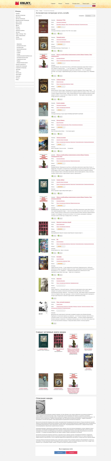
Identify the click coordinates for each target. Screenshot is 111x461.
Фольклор (18, 76)
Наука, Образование (20, 35)
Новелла (19, 50)
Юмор (17, 79)
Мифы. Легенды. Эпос (21, 33)
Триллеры (18, 69)
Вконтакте (60, 452)
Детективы (18, 17)
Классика (18, 28)
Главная (53, 3)
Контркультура (20, 47)
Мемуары (63, 24)
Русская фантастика (80, 142)
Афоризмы (19, 44)
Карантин (59, 278)
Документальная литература (22, 20)
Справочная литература (21, 66)
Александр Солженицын (61, 22)
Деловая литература (20, 15)
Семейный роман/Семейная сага (24, 55)
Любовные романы (20, 30)
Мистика (18, 32)
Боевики (18, 13)
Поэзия (17, 37)
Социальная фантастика (89, 142)
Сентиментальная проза (22, 57)
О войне (18, 52)
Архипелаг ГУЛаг (61, 20)
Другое (17, 25)
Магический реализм (21, 49)
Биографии (59, 24)
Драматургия (19, 23)
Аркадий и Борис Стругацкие (62, 139)
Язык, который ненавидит (63, 302)
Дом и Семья (19, 22)
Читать (54, 33)
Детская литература (20, 18)
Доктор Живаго (60, 120)
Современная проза (21, 59)
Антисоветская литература (74, 24)
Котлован (59, 256)
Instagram (71, 452)
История (18, 27)
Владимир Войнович (61, 58)
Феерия (18, 61)
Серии (94, 3)
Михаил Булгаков (60, 81)
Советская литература (86, 306)
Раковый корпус (61, 37)
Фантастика (18, 72)
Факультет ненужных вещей (64, 222)
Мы (57, 239)
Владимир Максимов (61, 280)
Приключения (19, 39)
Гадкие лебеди (60, 179)
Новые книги (86, 3)
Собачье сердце (61, 79)
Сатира (18, 54)
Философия (18, 74)
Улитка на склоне (61, 137)
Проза (17, 40)
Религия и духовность (21, 64)
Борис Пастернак (60, 122)
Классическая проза (65, 124)
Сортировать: (81, 15)
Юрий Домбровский (60, 224)
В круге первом (60, 103)
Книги (37, 10)
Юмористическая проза (22, 62)
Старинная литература (21, 67)
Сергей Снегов (59, 304)
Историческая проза (21, 45)
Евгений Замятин (60, 241)
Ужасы (17, 71)
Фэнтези (18, 77)
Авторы (67, 3)
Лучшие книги (75, 3)
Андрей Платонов (60, 259)
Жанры (60, 3)
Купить (60, 33)
